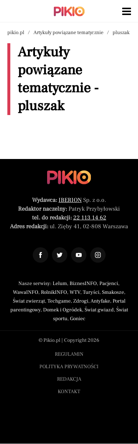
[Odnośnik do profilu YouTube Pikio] (78, 255)
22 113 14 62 (89, 217)
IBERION (70, 200)
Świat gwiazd (99, 310)
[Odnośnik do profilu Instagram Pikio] (98, 255)
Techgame (59, 301)
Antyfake (100, 301)
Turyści (91, 292)
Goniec (77, 318)
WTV (75, 292)
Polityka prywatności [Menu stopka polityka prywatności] (69, 366)
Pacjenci (108, 283)
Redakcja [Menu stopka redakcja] (69, 379)
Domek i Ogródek (62, 310)
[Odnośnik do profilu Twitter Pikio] (59, 255)
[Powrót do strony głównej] (69, 177)
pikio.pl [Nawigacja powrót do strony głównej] (15, 32)
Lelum (60, 283)
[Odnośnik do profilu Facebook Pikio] (40, 255)
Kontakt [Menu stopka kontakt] (69, 391)
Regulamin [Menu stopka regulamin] (69, 354)
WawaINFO (25, 292)
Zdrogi (80, 301)
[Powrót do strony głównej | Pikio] (69, 11)
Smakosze (113, 292)
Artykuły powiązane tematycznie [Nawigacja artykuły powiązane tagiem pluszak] (68, 32)
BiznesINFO (83, 283)
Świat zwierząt (29, 301)
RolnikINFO (54, 292)
